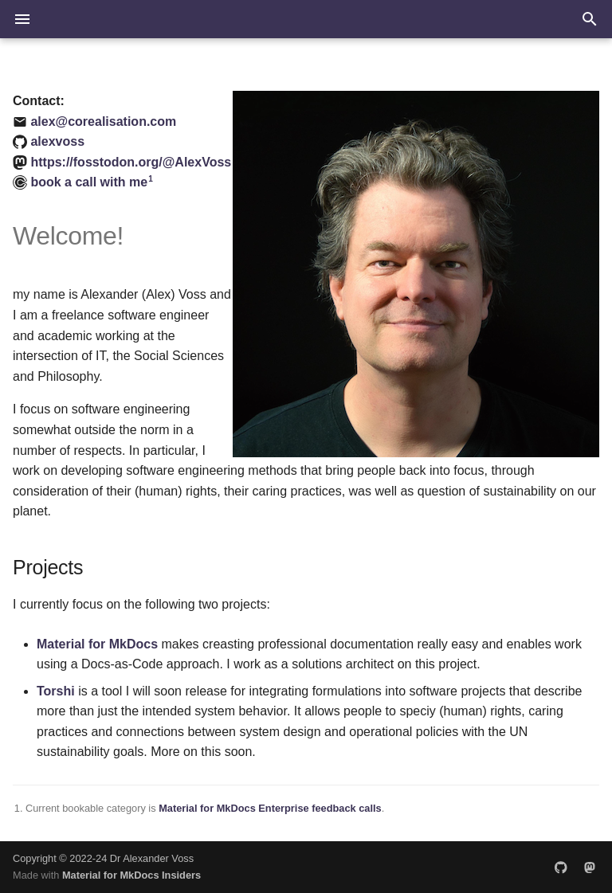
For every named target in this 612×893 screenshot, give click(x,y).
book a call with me (88, 182)
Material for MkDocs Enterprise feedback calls (270, 808)
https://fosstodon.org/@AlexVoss (130, 162)
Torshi (56, 691)
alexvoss (57, 141)
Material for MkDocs (97, 644)
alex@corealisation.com (103, 121)
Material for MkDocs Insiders (131, 875)
